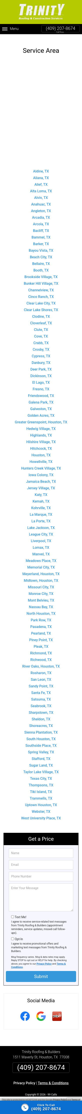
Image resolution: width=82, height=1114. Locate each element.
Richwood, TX (41, 656)
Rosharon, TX (41, 669)
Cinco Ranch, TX (41, 293)
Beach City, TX (41, 253)
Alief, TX (40, 181)
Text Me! (20, 913)
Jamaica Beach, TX (41, 478)
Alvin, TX (41, 194)
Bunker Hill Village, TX (41, 280)
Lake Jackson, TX (41, 524)
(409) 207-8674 (60, 28)
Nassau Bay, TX (41, 603)
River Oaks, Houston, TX (41, 663)
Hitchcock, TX (41, 445)
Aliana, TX (41, 174)
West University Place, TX (41, 814)
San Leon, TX (41, 676)
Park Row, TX (41, 616)
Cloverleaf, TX (41, 319)
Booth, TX (41, 266)
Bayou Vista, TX (41, 247)
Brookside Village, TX (41, 273)
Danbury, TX (41, 359)
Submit (41, 973)
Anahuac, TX (41, 200)
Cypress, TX (41, 352)
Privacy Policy (44, 960)
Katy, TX (41, 491)
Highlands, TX (41, 431)
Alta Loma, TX (41, 187)
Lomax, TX (41, 544)
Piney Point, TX (41, 636)
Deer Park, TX (41, 365)
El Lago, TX (41, 379)
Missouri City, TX (41, 583)
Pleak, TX (41, 643)
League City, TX (41, 531)
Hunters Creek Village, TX (41, 464)
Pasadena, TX (41, 623)
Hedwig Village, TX (41, 425)
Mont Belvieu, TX (41, 597)
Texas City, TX (41, 775)
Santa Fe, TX (41, 689)
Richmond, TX (41, 649)
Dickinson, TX (41, 372)
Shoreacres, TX (41, 722)
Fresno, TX (41, 385)
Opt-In (19, 935)
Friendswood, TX (41, 392)
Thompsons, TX (41, 781)
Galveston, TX (41, 405)
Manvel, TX (41, 550)
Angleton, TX (41, 207)
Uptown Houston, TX (41, 801)
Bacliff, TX (41, 227)
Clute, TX (41, 326)
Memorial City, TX (41, 564)
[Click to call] (41, 1107)
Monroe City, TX (41, 590)
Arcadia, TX (41, 214)
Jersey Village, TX (41, 484)
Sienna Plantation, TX (41, 729)
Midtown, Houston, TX (41, 577)
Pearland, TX (41, 630)
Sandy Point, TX (41, 682)
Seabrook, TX (41, 702)
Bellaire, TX (41, 260)
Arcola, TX (41, 220)
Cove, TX (41, 332)
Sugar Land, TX (41, 762)
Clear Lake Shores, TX (41, 306)
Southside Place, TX (41, 742)
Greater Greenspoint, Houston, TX (41, 418)
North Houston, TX (40, 610)
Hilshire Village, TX (41, 438)
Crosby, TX (41, 346)
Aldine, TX (41, 167)
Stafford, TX (41, 755)
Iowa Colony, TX (41, 471)
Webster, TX (41, 808)
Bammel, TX (40, 233)
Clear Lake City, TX (41, 299)
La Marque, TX (41, 511)
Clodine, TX (41, 313)
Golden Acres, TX (41, 412)
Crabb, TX (41, 339)
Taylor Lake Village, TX (41, 768)
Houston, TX (41, 451)
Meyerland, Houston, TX (40, 570)
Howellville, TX (41, 458)
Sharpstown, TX (41, 709)
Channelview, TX (41, 286)
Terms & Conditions (53, 1079)
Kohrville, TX (41, 504)
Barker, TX (41, 240)
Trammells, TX (41, 795)
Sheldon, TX (41, 715)
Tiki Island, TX (41, 788)
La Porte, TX (41, 517)
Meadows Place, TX (41, 557)
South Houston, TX (41, 735)
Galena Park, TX (41, 398)
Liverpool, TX (41, 537)
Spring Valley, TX (41, 748)
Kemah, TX (41, 498)
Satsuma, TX (41, 696)
